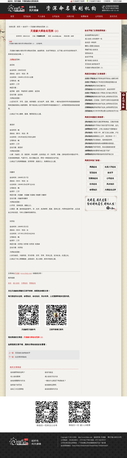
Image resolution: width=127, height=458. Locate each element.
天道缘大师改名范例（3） (94, 68)
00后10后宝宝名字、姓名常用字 (104, 89)
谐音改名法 (89, 53)
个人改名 (41, 16)
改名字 (25, 27)
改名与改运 (49, 372)
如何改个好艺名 (16, 385)
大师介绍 (70, 16)
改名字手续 (89, 57)
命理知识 (88, 129)
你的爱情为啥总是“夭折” (101, 151)
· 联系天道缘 (117, 1)
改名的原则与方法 (51, 389)
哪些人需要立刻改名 (92, 46)
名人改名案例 (15, 376)
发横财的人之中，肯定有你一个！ (105, 136)
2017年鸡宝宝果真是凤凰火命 (106, 82)
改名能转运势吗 (50, 385)
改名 (9, 283)
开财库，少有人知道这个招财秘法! (105, 129)
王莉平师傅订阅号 (56, 316)
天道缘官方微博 (78, 1)
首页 (12, 16)
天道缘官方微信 (95, 1)
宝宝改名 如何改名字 (22, 353)
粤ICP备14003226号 (114, 437)
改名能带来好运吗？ (17, 372)
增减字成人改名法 (91, 50)
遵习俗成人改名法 (91, 60)
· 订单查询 (106, 1)
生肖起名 (93, 184)
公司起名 (56, 16)
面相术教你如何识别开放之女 (103, 154)
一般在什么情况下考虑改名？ (55, 381)
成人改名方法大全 (51, 376)
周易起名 (32, 283)
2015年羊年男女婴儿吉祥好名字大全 (106, 111)
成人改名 (16, 283)
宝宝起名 (27, 16)
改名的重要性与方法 (17, 381)
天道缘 (17, 273)
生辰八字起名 (90, 78)
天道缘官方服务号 (28, 316)
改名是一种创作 (90, 42)
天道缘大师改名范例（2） (39, 27)
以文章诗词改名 (21, 357)
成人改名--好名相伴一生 (93, 39)
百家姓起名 (89, 96)
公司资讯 (99, 16)
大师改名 (24, 283)
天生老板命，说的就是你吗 (102, 140)
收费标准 (84, 16)
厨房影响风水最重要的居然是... (104, 143)
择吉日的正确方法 (99, 86)
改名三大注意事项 (16, 389)
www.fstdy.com (26, 273)
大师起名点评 (110, 190)
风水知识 (88, 86)
